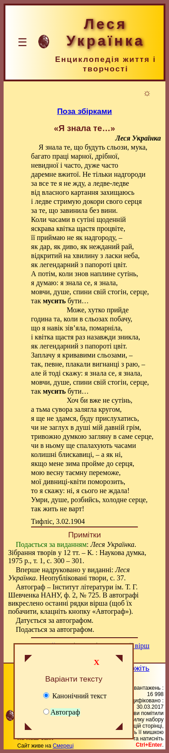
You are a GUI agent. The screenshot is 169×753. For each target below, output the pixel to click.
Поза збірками (84, 111)
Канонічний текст (74, 696)
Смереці (63, 746)
